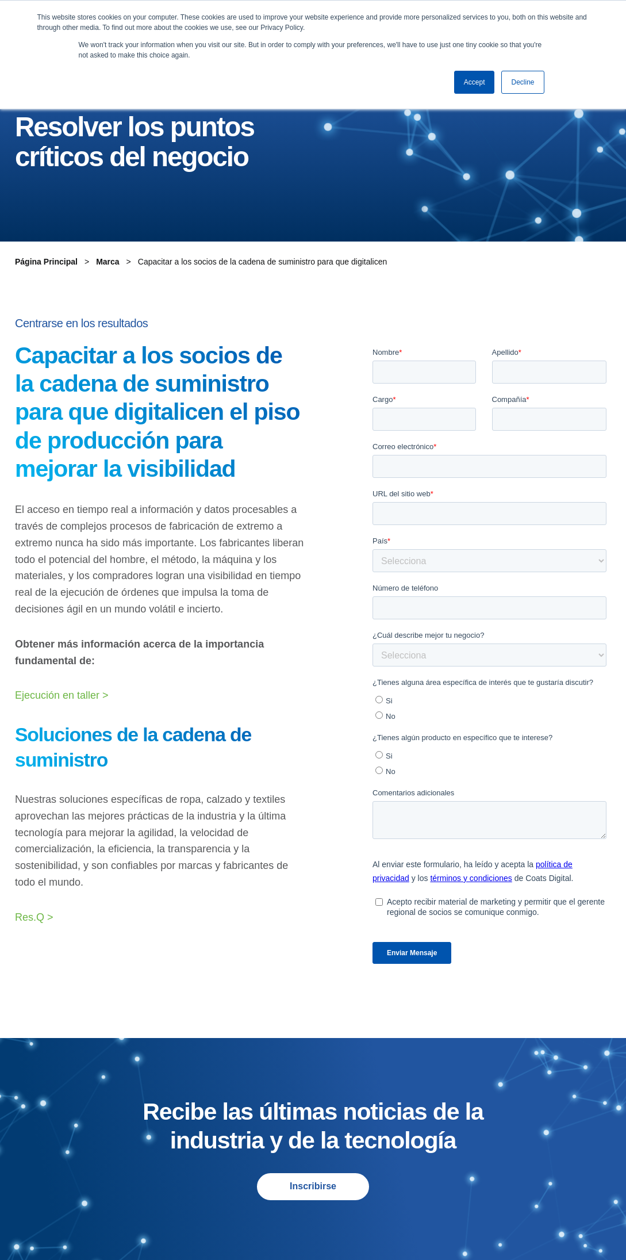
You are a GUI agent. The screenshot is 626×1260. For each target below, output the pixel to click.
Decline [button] (522, 82)
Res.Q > (34, 917)
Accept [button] (474, 82)
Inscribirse (313, 1186)
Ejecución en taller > (62, 695)
